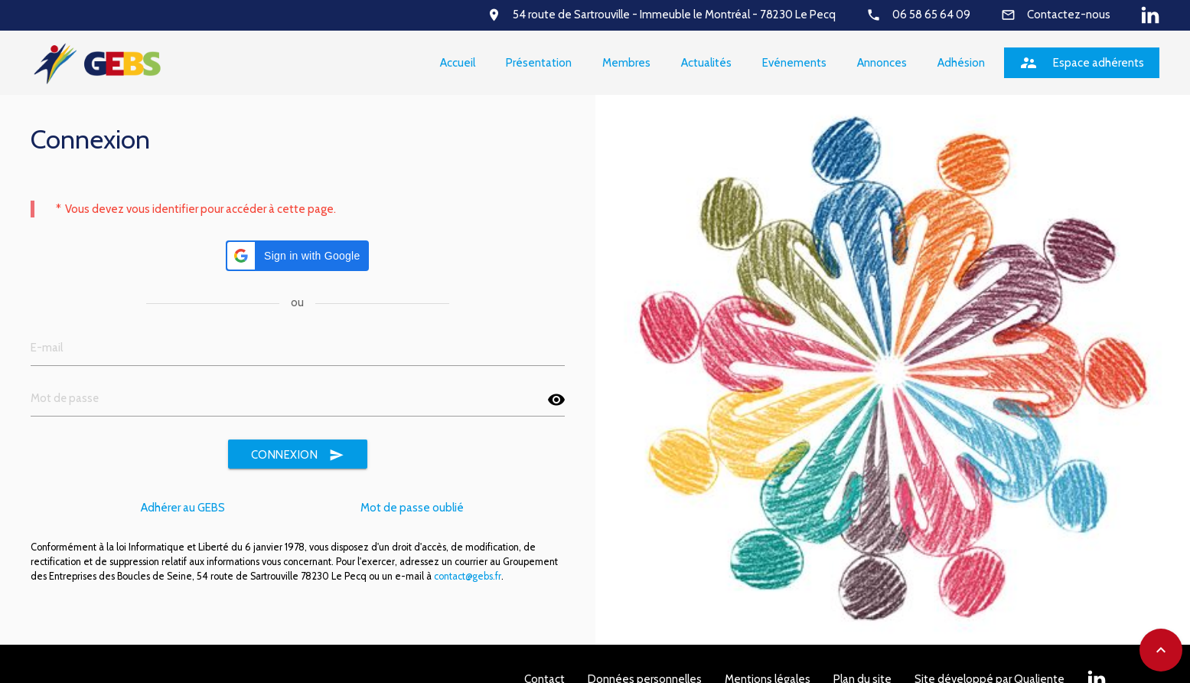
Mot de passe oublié (412, 508)
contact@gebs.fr (467, 576)
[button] (297, 255)
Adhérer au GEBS (183, 508)
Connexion (298, 455)
